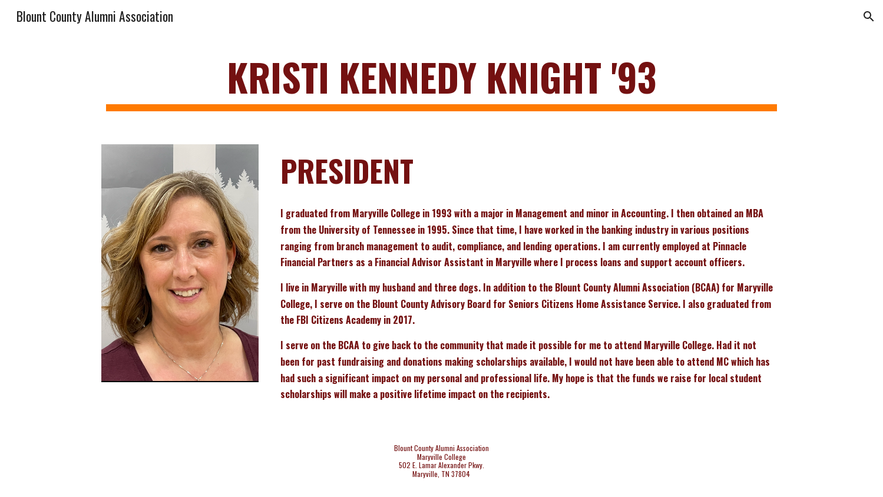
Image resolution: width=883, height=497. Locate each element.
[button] (869, 16)
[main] (441, 82)
